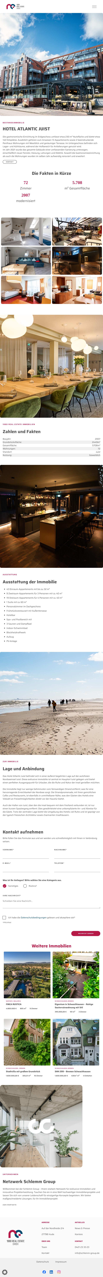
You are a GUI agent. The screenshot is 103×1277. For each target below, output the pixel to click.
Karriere (79, 1234)
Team (44, 1247)
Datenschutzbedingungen (34, 917)
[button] (94, 6)
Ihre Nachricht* (12, 895)
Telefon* (59, 863)
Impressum (61, 1261)
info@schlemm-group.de (87, 1253)
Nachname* (60, 849)
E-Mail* (7, 863)
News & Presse (82, 1228)
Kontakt (45, 1253)
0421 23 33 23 (82, 1247)
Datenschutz (42, 1261)
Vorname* (8, 849)
